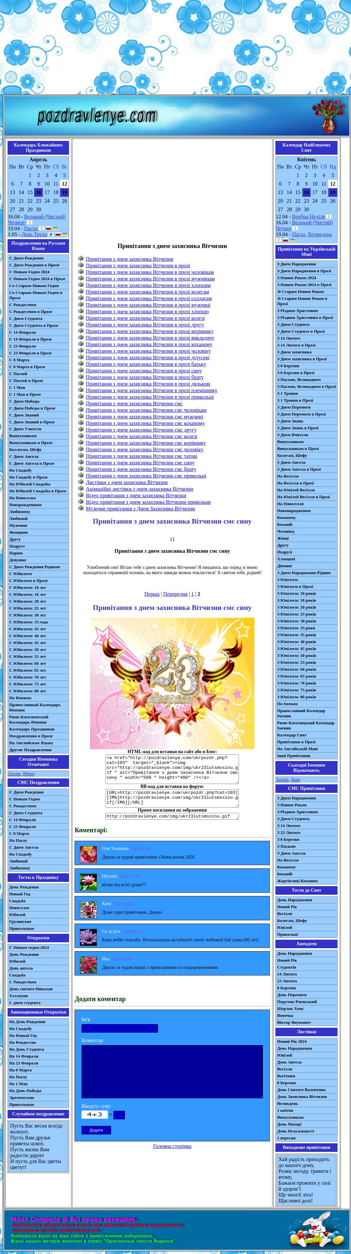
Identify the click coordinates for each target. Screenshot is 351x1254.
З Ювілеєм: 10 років (296, 593)
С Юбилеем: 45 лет (27, 642)
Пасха (30, 228)
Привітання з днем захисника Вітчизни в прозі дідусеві (147, 357)
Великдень (287, 1103)
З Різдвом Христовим (297, 310)
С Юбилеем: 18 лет (27, 594)
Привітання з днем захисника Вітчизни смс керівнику (146, 443)
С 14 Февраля (22, 332)
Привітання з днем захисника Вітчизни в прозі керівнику (149, 331)
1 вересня (286, 1137)
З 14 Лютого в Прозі (296, 345)
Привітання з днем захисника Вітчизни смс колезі (141, 436)
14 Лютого (287, 974)
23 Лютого (287, 980)
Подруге (17, 546)
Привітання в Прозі (296, 741)
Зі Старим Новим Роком (300, 291)
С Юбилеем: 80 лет (27, 690)
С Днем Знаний (24, 415)
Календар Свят (292, 734)
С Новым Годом (24, 798)
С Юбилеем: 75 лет (27, 684)
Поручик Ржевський (297, 1001)
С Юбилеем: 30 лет (27, 615)
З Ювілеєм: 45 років (296, 648)
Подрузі (284, 551)
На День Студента (26, 1049)
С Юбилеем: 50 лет (27, 649)
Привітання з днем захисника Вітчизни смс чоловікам (146, 410)
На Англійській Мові (297, 748)
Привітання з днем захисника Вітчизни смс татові (141, 456)
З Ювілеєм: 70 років (296, 683)
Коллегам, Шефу (25, 449)
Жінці (283, 538)
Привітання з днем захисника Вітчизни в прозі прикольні (150, 397)
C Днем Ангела (23, 847)
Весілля (284, 913)
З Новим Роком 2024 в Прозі (304, 284)
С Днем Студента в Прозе (33, 325)
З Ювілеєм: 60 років (296, 669)
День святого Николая (31, 988)
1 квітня (285, 1110)
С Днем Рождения (26, 258)
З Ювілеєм (287, 579)
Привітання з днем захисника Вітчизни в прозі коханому (149, 344)
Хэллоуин (18, 995)
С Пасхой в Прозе (26, 380)
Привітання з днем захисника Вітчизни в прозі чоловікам (150, 272)
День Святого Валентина (301, 1089)
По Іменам (287, 703)
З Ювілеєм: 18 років (296, 600)
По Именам (20, 697)
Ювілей (284, 927)
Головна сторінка (172, 1146)
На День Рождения (27, 1021)
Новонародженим (294, 510)
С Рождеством (22, 304)
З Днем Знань (290, 420)
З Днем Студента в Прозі (301, 331)
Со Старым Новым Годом (34, 285)
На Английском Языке (31, 742)
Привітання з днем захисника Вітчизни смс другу (141, 430)
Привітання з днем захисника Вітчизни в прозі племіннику (151, 390)
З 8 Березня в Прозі (295, 372)
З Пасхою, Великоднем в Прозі (306, 386)
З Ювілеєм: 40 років (296, 641)
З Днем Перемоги (294, 407)
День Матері (289, 1124)
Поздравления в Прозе (31, 735)
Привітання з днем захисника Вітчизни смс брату (141, 469)
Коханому (286, 517)
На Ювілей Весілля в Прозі (303, 496)
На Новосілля (290, 503)
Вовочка (285, 1015)
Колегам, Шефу (292, 455)
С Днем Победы (24, 401)
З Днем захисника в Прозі (302, 358)
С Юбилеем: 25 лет (27, 608)
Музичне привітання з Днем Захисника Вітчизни (140, 508)
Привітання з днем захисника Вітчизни (129, 259)
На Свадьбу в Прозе (28, 477)
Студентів (286, 967)
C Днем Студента (25, 812)
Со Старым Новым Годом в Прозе (35, 295)
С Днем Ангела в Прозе (31, 463)
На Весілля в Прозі (295, 483)
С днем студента (24, 1002)
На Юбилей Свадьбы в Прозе (37, 490)
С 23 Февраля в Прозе (30, 352)
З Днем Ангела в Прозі (299, 469)
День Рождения (24, 887)
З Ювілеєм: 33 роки (296, 627)
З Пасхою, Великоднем (299, 379)
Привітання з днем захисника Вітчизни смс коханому (145, 423)
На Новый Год (23, 1035)
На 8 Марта (20, 1069)
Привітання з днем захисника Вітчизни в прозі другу (145, 324)
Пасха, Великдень (312, 234)
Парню (16, 552)
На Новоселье (22, 497)
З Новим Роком (292, 804)
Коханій (284, 524)
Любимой (18, 518)
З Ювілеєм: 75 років (296, 689)
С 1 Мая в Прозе (25, 394)
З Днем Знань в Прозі (297, 427)
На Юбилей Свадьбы (29, 483)
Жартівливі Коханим (297, 880)
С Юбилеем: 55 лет (27, 656)
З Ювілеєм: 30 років (296, 620)
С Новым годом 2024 (29, 947)
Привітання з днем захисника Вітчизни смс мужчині (144, 416)
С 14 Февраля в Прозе (30, 339)
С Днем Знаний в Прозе (32, 421)
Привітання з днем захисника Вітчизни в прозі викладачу (150, 338)
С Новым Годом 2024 (29, 271)
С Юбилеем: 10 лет (27, 587)
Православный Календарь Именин (34, 707)
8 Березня (286, 987)
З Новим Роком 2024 (296, 277)
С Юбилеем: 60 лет (27, 663)
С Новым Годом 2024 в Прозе (37, 278)
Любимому (19, 511)
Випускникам (290, 441)
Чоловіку (286, 531)
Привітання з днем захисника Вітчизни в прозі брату (145, 377)
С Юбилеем (20, 573)
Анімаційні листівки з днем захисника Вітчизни (139, 489)
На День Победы (25, 1090)
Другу (15, 539)
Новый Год (19, 893)
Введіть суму (96, 1106)
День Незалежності (295, 1131)
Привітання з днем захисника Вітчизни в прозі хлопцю (147, 311)
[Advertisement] (175, 49)
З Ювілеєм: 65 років (296, 676)
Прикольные (21, 928)
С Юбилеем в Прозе (28, 580)
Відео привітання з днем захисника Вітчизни (136, 495)
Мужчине (18, 525)
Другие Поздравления (30, 749)
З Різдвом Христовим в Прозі (305, 317)
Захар (14, 773)
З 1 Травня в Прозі (295, 400)
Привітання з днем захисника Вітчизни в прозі (138, 265)
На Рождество (22, 1042)
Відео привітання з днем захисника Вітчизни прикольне (148, 502)
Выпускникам (22, 435)
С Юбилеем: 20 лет (27, 601)
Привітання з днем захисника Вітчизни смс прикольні (146, 476)
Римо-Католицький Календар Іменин (306, 725)
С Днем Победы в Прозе (32, 408)
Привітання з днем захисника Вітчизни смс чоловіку (144, 449)
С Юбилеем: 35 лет (27, 628)
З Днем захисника (294, 351)
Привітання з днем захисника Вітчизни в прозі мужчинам (150, 278)
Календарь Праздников (32, 729)
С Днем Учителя (25, 428)
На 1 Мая (18, 1083)
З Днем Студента (293, 324)
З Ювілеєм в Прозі (295, 586)
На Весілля (287, 476)
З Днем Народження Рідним (304, 572)
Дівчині (284, 565)
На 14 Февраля (23, 1056)
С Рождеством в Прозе (30, 311)
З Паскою (286, 846)
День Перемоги (292, 994)
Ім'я (86, 1019)
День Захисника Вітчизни (302, 1096)
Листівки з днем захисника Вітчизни (127, 482)
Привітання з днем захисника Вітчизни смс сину (140, 462)
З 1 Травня (287, 393)
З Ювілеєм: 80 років (296, 696)
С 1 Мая (17, 387)
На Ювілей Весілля (296, 489)
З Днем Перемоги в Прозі (301, 414)
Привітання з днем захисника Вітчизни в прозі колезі (145, 318)
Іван (295, 779)
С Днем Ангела (23, 456)
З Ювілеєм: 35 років (296, 634)
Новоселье (19, 907)
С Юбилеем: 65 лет (27, 670)
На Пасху (18, 840)
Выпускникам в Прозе (31, 442)
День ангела (21, 968)
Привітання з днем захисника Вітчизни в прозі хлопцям (148, 285)
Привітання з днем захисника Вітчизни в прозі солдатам (149, 298)
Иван (29, 773)
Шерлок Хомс (290, 1008)
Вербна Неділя (308, 216)
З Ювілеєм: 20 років (296, 607)
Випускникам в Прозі (298, 448)
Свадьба (17, 900)
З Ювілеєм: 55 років (296, 662)
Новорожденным (25, 504)
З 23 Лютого (288, 832)
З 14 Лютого (288, 338)
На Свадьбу (20, 470)
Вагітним (286, 1075)
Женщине (18, 532)
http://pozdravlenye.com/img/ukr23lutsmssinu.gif (172, 816)
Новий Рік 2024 (292, 1041)
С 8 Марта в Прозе (27, 366)
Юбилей (17, 914)
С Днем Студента (25, 318)
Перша (151, 594)
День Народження (294, 899)
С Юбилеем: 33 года (28, 621)
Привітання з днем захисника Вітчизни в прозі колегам (147, 292)
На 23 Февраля (23, 1063)
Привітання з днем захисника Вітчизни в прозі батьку (146, 364)
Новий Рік (287, 906)
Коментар (92, 1040)
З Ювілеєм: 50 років (296, 655)
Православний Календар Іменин (301, 713)
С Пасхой (18, 373)
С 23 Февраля (22, 346)
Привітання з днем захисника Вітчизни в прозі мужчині (148, 305)
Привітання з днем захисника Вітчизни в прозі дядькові (148, 384)
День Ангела (289, 1062)
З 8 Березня (288, 365)
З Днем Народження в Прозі (304, 270)
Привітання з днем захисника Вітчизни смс (134, 403)
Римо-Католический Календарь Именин (28, 719)
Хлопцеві (286, 558)
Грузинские (20, 921)
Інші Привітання (293, 755)
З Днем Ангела (291, 462)
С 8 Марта (19, 359)
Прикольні (287, 934)
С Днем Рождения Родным (34, 566)
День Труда (34, 234)
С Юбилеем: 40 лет (27, 635)
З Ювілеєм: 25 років (296, 614)
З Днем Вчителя (292, 434)
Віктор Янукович (294, 1022)
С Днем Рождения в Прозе (34, 264)
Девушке (17, 559)
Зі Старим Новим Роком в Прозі (302, 301)
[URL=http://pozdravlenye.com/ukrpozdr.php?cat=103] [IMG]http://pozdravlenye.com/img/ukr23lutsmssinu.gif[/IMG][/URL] (172, 798)
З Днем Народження (296, 263)
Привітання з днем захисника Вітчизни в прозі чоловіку (148, 351)
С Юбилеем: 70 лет (27, 677)
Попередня (175, 594)
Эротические (21, 1097)
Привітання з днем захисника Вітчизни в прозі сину (144, 370)
